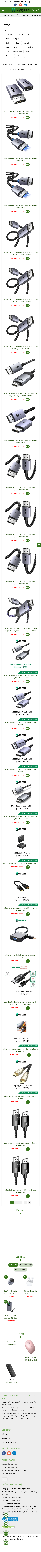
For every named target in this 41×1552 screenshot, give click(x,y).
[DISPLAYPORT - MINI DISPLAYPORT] (20, 10)
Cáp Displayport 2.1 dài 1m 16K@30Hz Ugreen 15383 (20, 724)
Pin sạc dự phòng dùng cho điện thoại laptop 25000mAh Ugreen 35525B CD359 (11, 1317)
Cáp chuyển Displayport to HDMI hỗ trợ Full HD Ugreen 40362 (20, 909)
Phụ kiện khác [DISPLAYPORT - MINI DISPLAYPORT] (20, 1269)
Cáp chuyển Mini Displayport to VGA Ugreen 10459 (20, 956)
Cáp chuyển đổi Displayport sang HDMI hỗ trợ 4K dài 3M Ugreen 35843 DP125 (20, 254)
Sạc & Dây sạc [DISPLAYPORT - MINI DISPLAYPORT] (26, 1265)
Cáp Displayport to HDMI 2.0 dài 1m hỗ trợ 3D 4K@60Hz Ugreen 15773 (20, 677)
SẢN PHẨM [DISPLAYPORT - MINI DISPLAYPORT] (15, 15)
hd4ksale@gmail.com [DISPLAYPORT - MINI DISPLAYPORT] (29, 2)
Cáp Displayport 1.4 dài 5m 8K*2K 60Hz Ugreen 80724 (20, 1097)
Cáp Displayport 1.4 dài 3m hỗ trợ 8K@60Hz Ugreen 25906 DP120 (20, 489)
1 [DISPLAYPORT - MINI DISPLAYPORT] (12, 1202)
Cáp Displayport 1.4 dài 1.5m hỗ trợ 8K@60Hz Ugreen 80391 (20, 1144)
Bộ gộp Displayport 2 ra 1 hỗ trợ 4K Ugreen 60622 (20, 863)
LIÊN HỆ (5, 1434)
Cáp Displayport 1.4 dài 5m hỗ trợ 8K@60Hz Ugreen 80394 (20, 1191)
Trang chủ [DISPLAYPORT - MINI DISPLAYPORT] (5, 15)
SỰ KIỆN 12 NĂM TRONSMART (11, 1343)
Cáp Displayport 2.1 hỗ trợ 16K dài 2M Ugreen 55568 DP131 (20, 160)
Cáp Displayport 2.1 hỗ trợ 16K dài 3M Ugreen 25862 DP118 (20, 442)
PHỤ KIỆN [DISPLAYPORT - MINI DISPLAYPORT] (13, 1265)
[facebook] (15, 4)
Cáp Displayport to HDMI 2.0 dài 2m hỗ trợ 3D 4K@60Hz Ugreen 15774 (20, 818)
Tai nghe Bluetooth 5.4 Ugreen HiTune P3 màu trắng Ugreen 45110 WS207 (30, 1292)
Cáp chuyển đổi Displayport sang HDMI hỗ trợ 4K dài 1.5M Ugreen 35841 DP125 (20, 348)
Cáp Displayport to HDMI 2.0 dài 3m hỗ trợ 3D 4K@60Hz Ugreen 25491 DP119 (20, 395)
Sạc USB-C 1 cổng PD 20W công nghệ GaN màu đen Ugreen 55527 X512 (11, 1292)
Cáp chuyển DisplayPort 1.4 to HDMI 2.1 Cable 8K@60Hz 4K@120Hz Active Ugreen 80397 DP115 (20, 630)
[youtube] (20, 4)
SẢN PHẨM (6, 1438)
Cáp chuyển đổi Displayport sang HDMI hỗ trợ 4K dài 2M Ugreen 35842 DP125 (20, 301)
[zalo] (25, 4)
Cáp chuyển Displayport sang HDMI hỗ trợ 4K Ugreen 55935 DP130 (20, 113)
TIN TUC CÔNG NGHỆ (10, 1443)
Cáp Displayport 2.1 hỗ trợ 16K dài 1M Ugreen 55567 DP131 (20, 207)
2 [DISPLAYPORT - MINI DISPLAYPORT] (16, 1202)
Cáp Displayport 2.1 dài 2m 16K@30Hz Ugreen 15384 (20, 771)
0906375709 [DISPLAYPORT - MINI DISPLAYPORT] (15, 2)
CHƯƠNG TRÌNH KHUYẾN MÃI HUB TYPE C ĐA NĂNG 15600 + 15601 (30, 1359)
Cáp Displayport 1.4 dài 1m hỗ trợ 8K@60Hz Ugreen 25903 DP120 (20, 583)
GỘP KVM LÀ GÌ (11, 1382)
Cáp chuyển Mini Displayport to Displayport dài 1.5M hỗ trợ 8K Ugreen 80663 (20, 1003)
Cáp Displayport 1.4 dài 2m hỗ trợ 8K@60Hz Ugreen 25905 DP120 (20, 536)
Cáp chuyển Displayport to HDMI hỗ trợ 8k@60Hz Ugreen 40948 (20, 1050)
